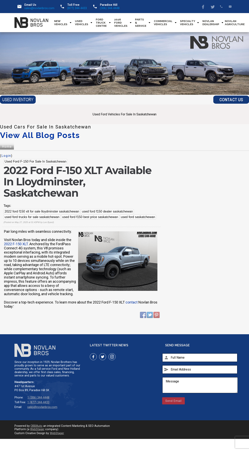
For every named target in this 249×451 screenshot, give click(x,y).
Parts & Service (140, 22)
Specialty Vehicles (187, 22)
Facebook (203, 6)
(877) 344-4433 (77, 8)
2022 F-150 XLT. (16, 244)
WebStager (37, 429)
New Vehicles (60, 22)
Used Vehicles (81, 22)
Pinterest (156, 315)
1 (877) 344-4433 (38, 402)
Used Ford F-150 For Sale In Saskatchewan (35, 161)
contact (131, 302)
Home (7, 146)
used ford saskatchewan (138, 217)
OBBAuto (36, 426)
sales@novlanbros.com (39, 8)
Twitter (212, 6)
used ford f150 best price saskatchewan (90, 217)
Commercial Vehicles (163, 22)
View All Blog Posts (40, 135)
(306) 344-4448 (110, 8)
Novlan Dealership (210, 22)
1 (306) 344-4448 (38, 397)
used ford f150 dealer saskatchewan (107, 211)
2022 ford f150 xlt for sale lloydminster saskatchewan (42, 211)
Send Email (173, 400)
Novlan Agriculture (235, 22)
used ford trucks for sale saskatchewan (32, 217)
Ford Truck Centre (101, 22)
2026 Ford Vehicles (120, 22)
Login (6, 156)
